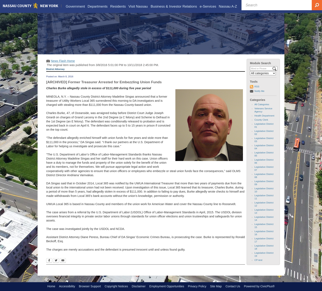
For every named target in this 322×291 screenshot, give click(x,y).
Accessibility (67, 286)
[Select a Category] (263, 73)
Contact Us (232, 286)
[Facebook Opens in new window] (49, 261)
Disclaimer (139, 286)
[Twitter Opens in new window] (56, 261)
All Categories (261, 104)
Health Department (264, 115)
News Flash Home (63, 61)
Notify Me (259, 91)
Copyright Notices (116, 286)
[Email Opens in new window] (63, 261)
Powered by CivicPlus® (259, 286)
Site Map (216, 286)
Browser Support (90, 286)
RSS (256, 86)
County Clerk (261, 120)
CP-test (258, 260)
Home (51, 286)
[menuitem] (75, 6)
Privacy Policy (197, 286)
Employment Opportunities (166, 286)
